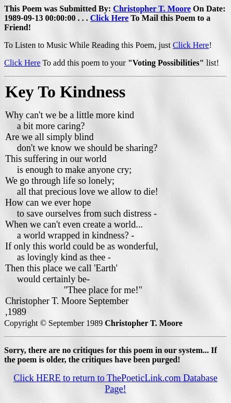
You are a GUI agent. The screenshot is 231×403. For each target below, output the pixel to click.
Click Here (109, 18)
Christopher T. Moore (151, 8)
